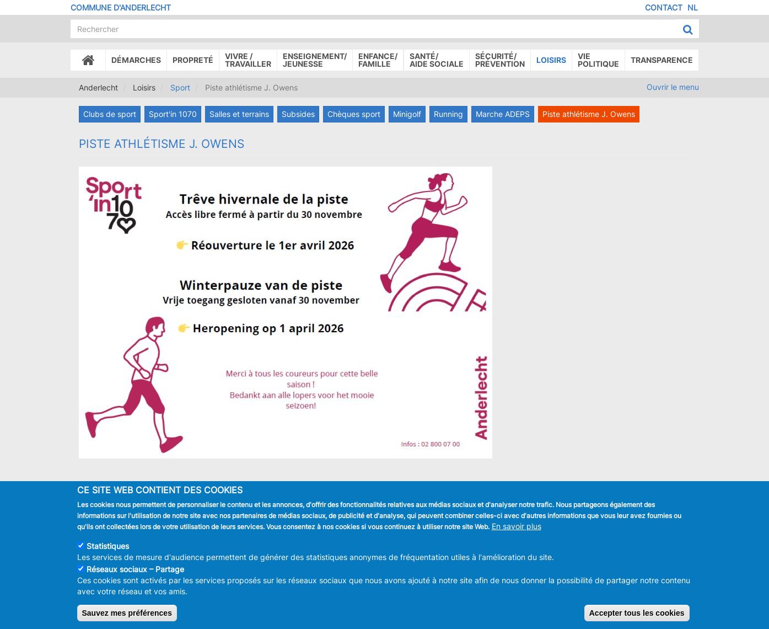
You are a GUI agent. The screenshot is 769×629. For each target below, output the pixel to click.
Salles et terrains (239, 114)
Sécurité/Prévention (500, 59)
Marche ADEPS (503, 114)
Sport (180, 87)
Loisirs (551, 60)
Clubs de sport (109, 114)
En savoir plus (516, 529)
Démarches (136, 60)
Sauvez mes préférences (127, 616)
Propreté (193, 60)
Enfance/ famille (377, 59)
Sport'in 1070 (173, 114)
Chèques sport (353, 114)
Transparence (662, 60)
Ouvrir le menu (673, 87)
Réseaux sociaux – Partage (135, 572)
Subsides (298, 114)
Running (448, 114)
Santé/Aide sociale (437, 59)
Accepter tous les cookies (637, 616)
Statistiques (108, 549)
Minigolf (407, 114)
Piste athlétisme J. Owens (588, 114)
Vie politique (598, 59)
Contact (663, 7)
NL (692, 7)
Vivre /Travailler (248, 59)
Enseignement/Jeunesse (315, 59)
